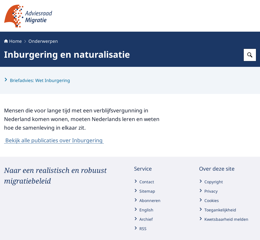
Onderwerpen (43, 41)
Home (13, 41)
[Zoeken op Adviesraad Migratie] (250, 55)
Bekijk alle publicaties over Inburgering (54, 140)
